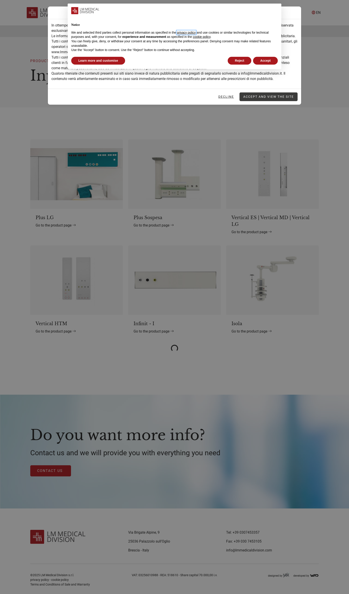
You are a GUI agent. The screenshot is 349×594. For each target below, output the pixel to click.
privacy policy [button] (186, 32)
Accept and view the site (268, 96)
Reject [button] (239, 60)
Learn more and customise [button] (98, 60)
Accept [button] (265, 60)
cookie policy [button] (201, 37)
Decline (226, 96)
